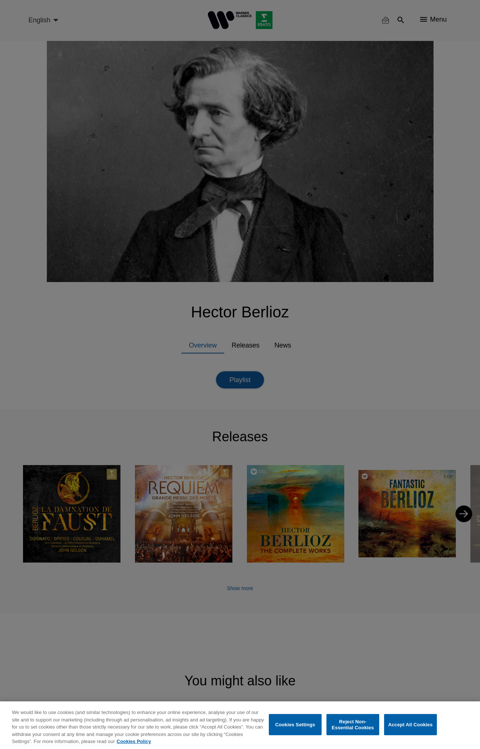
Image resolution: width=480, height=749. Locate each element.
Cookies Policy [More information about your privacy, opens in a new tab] (134, 741)
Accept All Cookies (410, 724)
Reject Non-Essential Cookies (353, 724)
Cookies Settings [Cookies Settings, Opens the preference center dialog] (295, 724)
